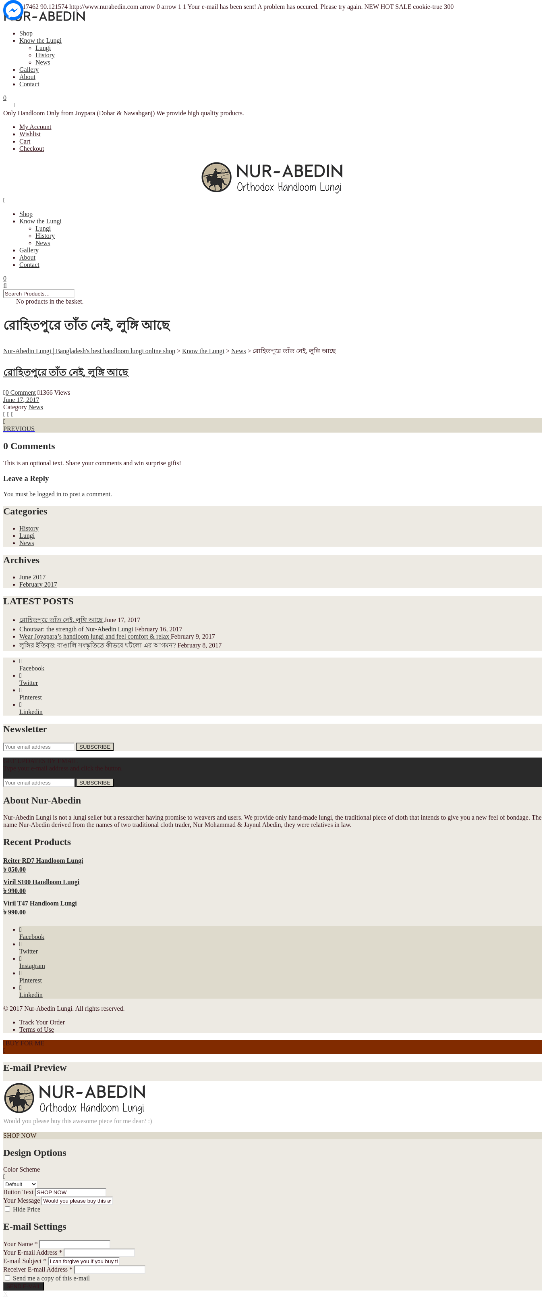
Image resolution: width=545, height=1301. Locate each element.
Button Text (18, 1192)
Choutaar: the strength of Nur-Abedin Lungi (77, 629)
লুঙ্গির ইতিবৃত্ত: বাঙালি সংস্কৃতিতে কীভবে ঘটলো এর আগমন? (98, 645)
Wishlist (30, 134)
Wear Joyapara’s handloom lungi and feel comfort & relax (95, 636)
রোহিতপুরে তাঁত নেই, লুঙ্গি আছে (65, 372)
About (27, 76)
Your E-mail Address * (32, 1252)
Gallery (29, 69)
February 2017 (38, 584)
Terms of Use (36, 1029)
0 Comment (19, 392)
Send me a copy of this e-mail (51, 1278)
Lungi (43, 47)
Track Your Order (42, 1022)
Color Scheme (21, 1169)
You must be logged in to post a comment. (57, 494)
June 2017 (32, 577)
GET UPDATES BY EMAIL (40, 761)
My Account (35, 126)
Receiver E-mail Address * (38, 1269)
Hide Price (26, 1209)
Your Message (21, 1200)
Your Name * (20, 1244)
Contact (29, 84)
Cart (25, 141)
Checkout (31, 148)
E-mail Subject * (25, 1260)
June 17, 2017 (21, 399)
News (42, 62)
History (45, 55)
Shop (26, 33)
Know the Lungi (40, 40)
